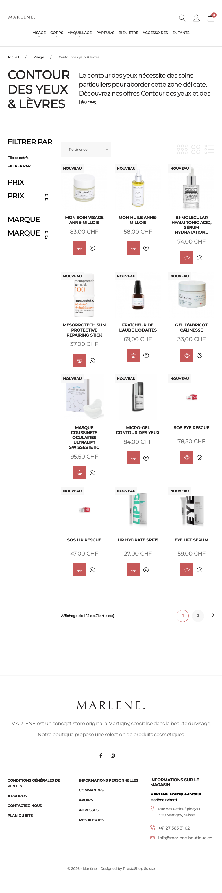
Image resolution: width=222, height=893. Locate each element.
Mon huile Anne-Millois (138, 220)
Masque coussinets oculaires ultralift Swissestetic (84, 438)
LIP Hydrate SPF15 (138, 541)
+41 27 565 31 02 (174, 828)
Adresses (89, 810)
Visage (39, 33)
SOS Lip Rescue (84, 541)
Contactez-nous (25, 806)
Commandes (91, 790)
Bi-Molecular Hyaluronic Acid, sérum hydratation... (191, 225)
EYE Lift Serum (191, 541)
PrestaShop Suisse (139, 868)
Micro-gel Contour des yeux (138, 431)
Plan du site (20, 815)
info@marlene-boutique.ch (185, 838)
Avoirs (86, 800)
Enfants (180, 33)
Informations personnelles (108, 780)
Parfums (105, 33)
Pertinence (78, 149)
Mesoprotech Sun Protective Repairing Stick (84, 330)
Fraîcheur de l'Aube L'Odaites (138, 328)
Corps (56, 33)
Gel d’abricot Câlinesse (191, 328)
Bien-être (128, 33)
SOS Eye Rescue (191, 428)
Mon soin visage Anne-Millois (84, 220)
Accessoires (155, 33)
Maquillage (79, 33)
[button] (196, 19)
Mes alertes (91, 820)
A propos (17, 796)
